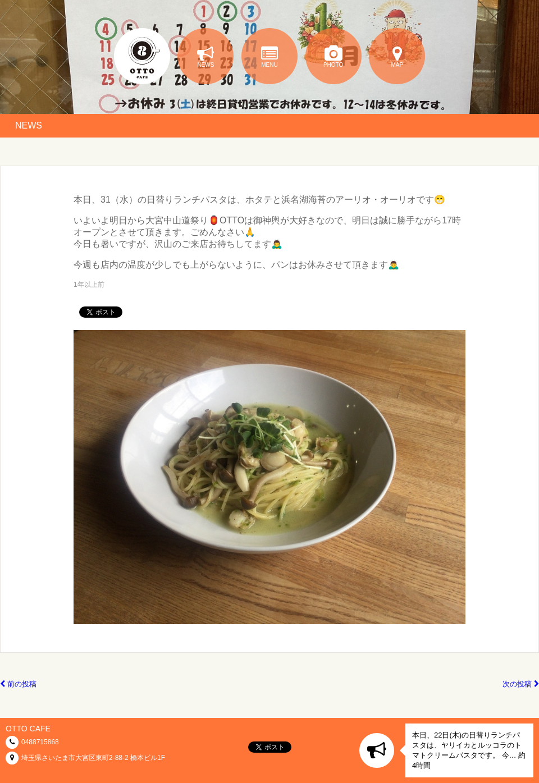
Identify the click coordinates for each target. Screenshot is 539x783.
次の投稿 (521, 684)
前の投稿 (18, 684)
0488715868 (40, 742)
